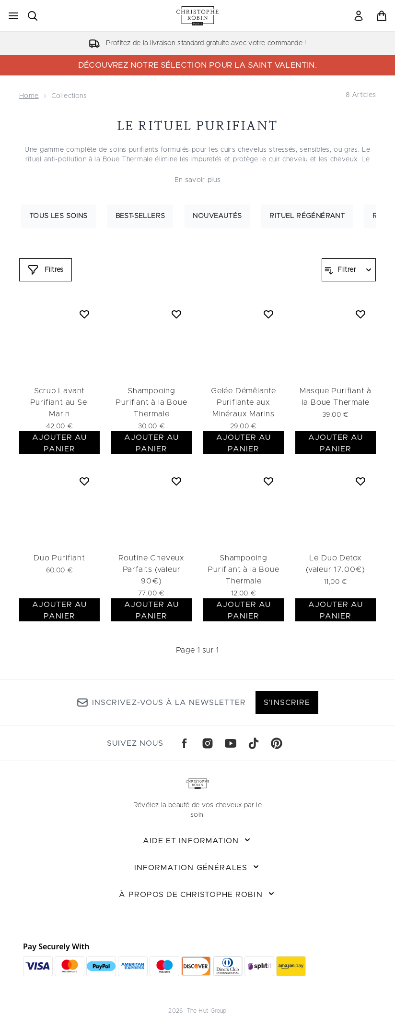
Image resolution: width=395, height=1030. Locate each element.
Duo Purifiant (59, 558)
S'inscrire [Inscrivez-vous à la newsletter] (287, 702)
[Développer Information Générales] (197, 867)
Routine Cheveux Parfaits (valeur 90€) (151, 569)
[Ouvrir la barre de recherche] (32, 16)
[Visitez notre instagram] (207, 743)
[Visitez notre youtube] (230, 743)
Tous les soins (58, 216)
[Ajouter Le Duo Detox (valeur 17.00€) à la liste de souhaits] (360, 481)
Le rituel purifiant (198, 125)
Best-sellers (140, 216)
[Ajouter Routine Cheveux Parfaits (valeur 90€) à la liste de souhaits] (176, 481)
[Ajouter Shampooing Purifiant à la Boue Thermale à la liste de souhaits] (176, 314)
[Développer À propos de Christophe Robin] (197, 894)
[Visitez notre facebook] (184, 743)
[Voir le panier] (381, 16)
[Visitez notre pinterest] (276, 743)
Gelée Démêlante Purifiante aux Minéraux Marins (243, 402)
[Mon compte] (358, 15)
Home (29, 96)
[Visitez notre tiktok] (253, 743)
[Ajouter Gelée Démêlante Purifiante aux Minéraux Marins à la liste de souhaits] (268, 314)
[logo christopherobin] (197, 15)
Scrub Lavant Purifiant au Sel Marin (59, 402)
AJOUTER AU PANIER (59, 443)
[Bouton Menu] (13, 16)
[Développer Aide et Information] (197, 841)
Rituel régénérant (307, 216)
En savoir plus (197, 180)
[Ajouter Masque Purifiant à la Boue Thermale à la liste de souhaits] (360, 314)
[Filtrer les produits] (349, 269)
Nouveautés (217, 216)
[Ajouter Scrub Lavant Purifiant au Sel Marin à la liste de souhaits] (84, 314)
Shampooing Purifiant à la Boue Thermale (151, 402)
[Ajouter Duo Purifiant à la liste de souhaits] (84, 481)
